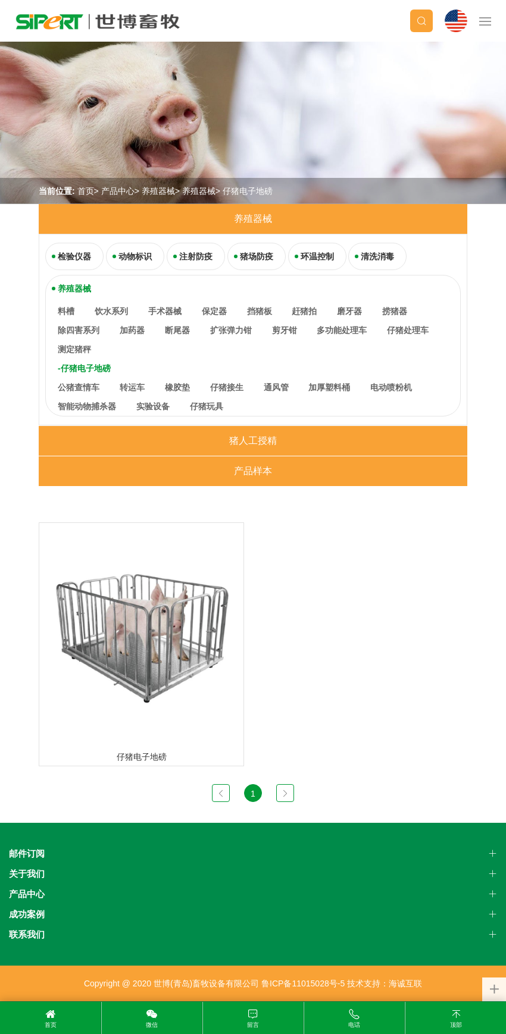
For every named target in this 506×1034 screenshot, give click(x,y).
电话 (354, 1025)
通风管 (276, 387)
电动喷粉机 (391, 387)
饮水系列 (111, 311)
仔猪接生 (226, 387)
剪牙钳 (284, 330)
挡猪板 (259, 311)
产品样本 (253, 471)
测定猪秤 (74, 349)
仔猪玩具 (206, 406)
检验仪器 (74, 256)
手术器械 (165, 311)
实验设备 (153, 406)
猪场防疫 (256, 256)
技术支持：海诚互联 (384, 983)
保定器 (214, 311)
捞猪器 (394, 311)
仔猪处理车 (408, 330)
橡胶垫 (177, 387)
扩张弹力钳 (231, 330)
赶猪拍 (304, 311)
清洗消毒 (377, 256)
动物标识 (135, 256)
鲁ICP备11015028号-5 (303, 983)
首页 (85, 191)
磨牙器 (349, 311)
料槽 (66, 311)
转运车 (132, 387)
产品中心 (118, 191)
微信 (152, 1025)
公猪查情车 (78, 387)
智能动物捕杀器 (87, 406)
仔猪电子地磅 (248, 191)
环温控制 (317, 256)
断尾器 (177, 330)
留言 (253, 1025)
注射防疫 (196, 256)
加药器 (132, 330)
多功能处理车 (342, 330)
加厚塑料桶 (329, 387)
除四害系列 (78, 330)
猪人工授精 (253, 440)
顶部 (456, 1025)
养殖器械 (158, 191)
